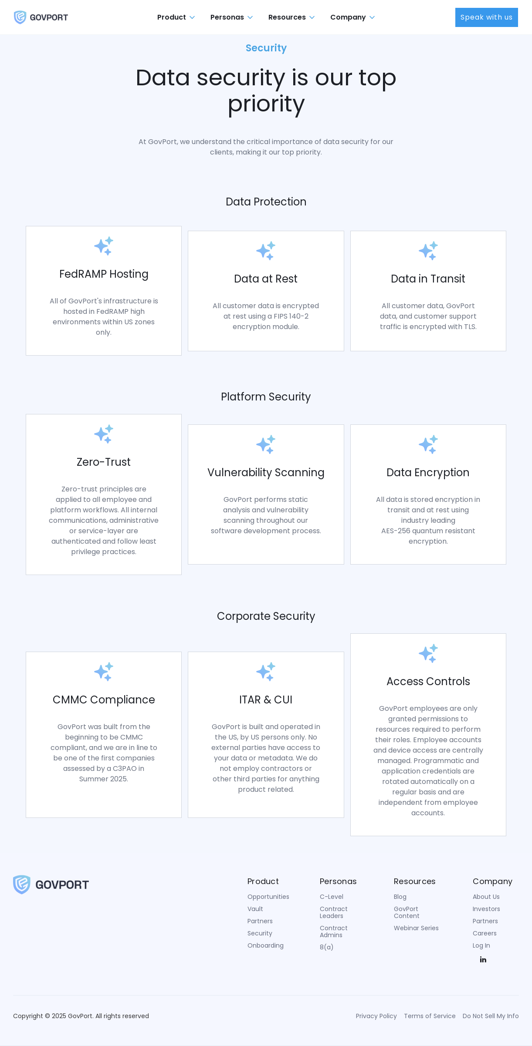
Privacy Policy (376, 1015)
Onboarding (265, 945)
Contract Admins (334, 931)
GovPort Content (407, 912)
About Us (486, 896)
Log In (481, 945)
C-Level (331, 896)
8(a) (327, 947)
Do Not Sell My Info (491, 1015)
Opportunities (268, 896)
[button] (176, 17)
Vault (255, 908)
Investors (486, 908)
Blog (400, 896)
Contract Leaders (334, 912)
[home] (41, 17)
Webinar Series (416, 928)
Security (259, 933)
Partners (260, 921)
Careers (485, 933)
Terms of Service (430, 1015)
